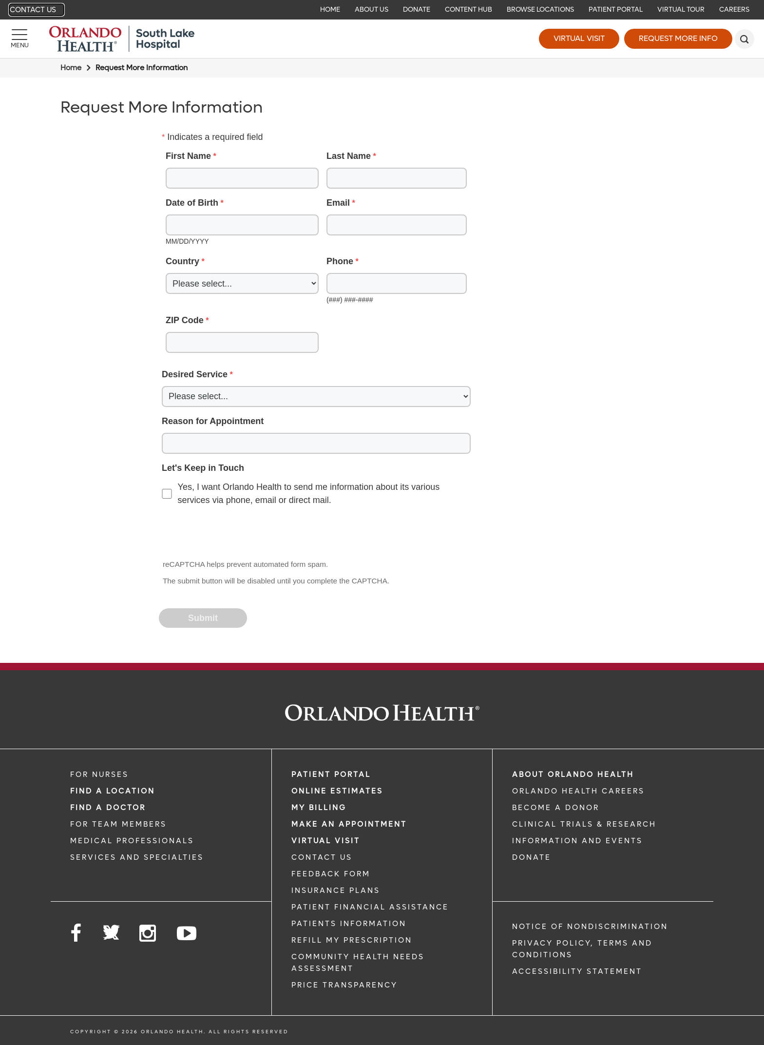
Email (338, 203)
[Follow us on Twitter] (111, 929)
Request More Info (678, 38)
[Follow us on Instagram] (148, 934)
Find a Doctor (108, 808)
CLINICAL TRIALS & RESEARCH (584, 824)
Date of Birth (192, 203)
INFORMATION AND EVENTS (577, 841)
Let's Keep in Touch (203, 468)
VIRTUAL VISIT (325, 841)
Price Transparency (344, 985)
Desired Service (195, 374)
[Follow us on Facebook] (76, 934)
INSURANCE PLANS (335, 890)
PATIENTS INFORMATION (348, 924)
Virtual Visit (579, 38)
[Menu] (19, 39)
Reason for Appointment (213, 421)
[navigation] (382, 9)
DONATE (531, 857)
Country (182, 261)
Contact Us (33, 10)
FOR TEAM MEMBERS (118, 824)
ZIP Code (185, 320)
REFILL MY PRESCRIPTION (351, 940)
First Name (188, 156)
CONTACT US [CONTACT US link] (321, 857)
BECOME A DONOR (555, 808)
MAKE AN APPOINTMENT (349, 824)
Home (70, 68)
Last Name (348, 156)
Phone (339, 261)
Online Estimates (337, 791)
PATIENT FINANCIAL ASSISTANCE (370, 907)
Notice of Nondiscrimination (590, 926)
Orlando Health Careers (578, 791)
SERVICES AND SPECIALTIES (137, 857)
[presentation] (234, 534)
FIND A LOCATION (112, 791)
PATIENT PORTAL (331, 774)
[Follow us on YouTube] (187, 934)
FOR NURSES (99, 774)
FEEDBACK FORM (330, 874)
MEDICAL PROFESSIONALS (132, 841)
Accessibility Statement (577, 971)
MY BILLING (318, 808)
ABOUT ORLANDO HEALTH (573, 774)
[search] (744, 39)
